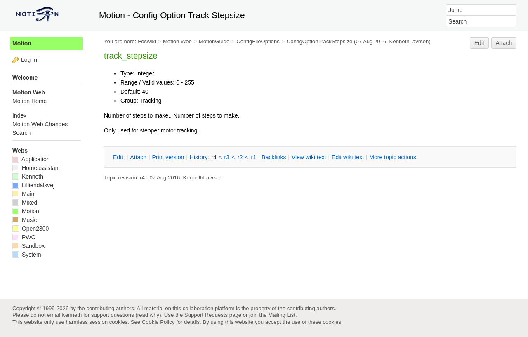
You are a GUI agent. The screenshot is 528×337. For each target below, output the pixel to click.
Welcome (25, 77)
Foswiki (147, 41)
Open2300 (30, 228)
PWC (23, 237)
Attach (504, 43)
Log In (29, 60)
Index (19, 115)
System (26, 254)
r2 (240, 157)
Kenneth (27, 176)
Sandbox (28, 246)
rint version (168, 157)
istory (199, 157)
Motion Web (177, 41)
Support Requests (206, 315)
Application (31, 159)
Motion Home (29, 101)
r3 (226, 157)
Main (23, 194)
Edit (479, 43)
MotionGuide (214, 41)
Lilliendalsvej (33, 185)
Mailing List (281, 315)
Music (24, 220)
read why (148, 315)
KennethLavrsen (409, 41)
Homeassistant (36, 168)
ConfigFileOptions (258, 41)
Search (21, 133)
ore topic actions (392, 157)
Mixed (24, 202)
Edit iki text (348, 157)
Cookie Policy (158, 322)
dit (119, 157)
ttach (138, 157)
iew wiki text (309, 157)
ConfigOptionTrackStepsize (320, 41)
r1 (253, 157)
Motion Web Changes (40, 124)
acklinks (274, 157)
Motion (21, 43)
